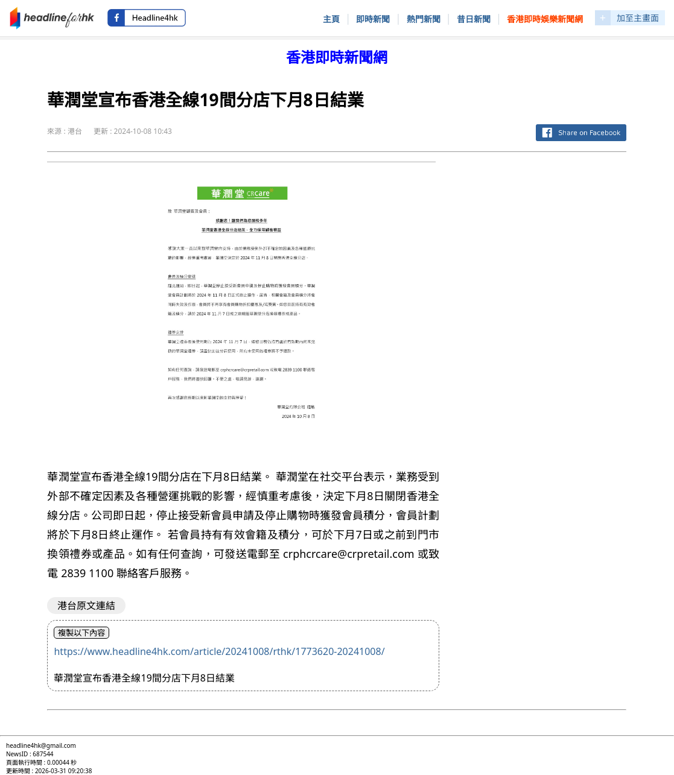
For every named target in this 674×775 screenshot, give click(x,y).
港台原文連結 (86, 605)
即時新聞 (373, 19)
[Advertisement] (542, 343)
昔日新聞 (474, 19)
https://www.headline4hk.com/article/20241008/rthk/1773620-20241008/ (219, 651)
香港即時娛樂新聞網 (545, 19)
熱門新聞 (423, 19)
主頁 (331, 19)
